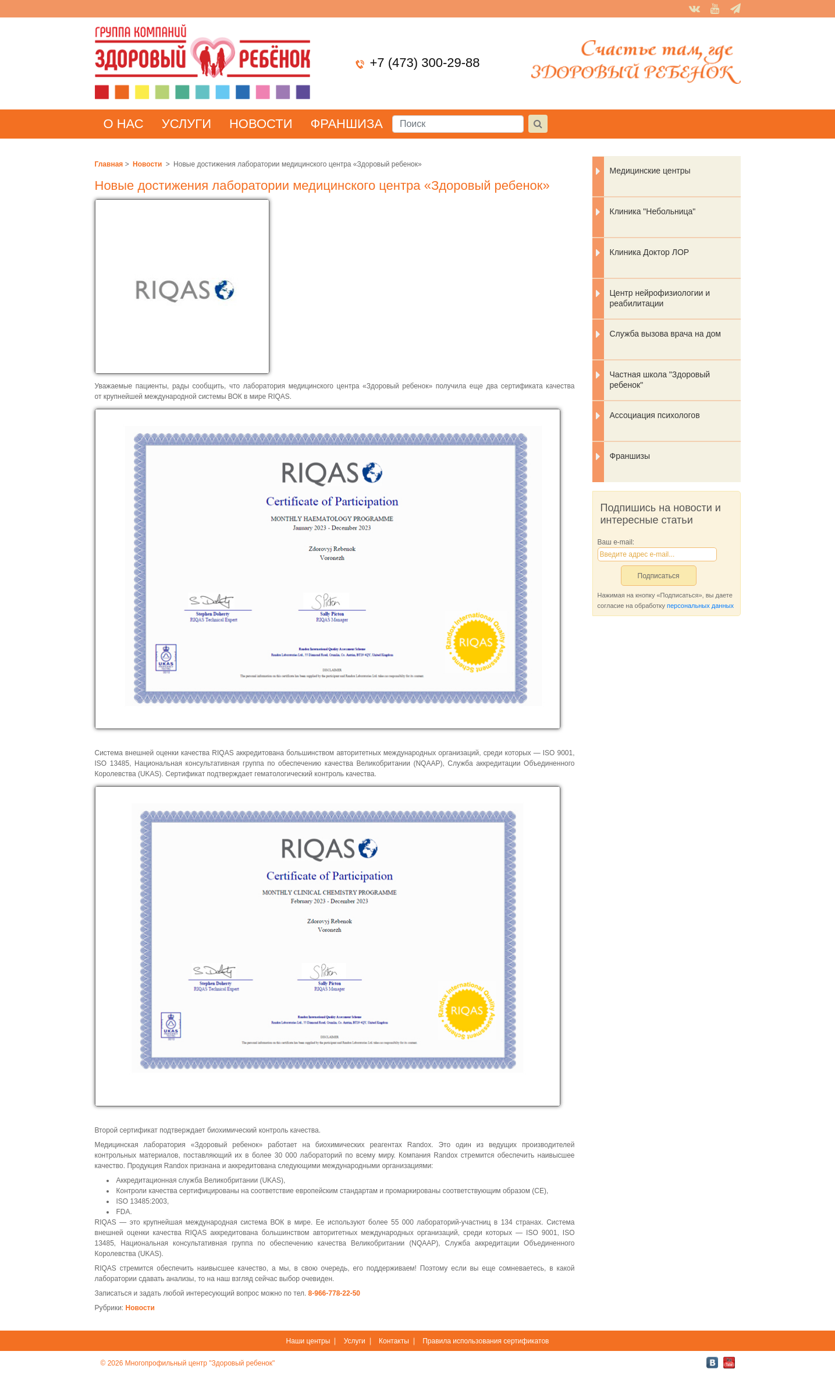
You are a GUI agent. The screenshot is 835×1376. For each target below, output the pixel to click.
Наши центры (308, 1341)
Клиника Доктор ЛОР (650, 252)
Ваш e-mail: (616, 542)
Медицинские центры (650, 170)
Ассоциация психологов (655, 415)
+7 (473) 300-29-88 (425, 62)
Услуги (186, 123)
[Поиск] (458, 124)
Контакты (394, 1341)
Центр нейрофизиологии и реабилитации (660, 298)
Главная (109, 164)
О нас (124, 123)
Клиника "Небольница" (653, 211)
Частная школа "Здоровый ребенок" (660, 380)
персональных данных (700, 605)
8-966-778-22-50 (334, 1293)
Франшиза (346, 123)
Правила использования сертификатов (485, 1341)
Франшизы (630, 456)
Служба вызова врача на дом (666, 333)
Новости (260, 123)
